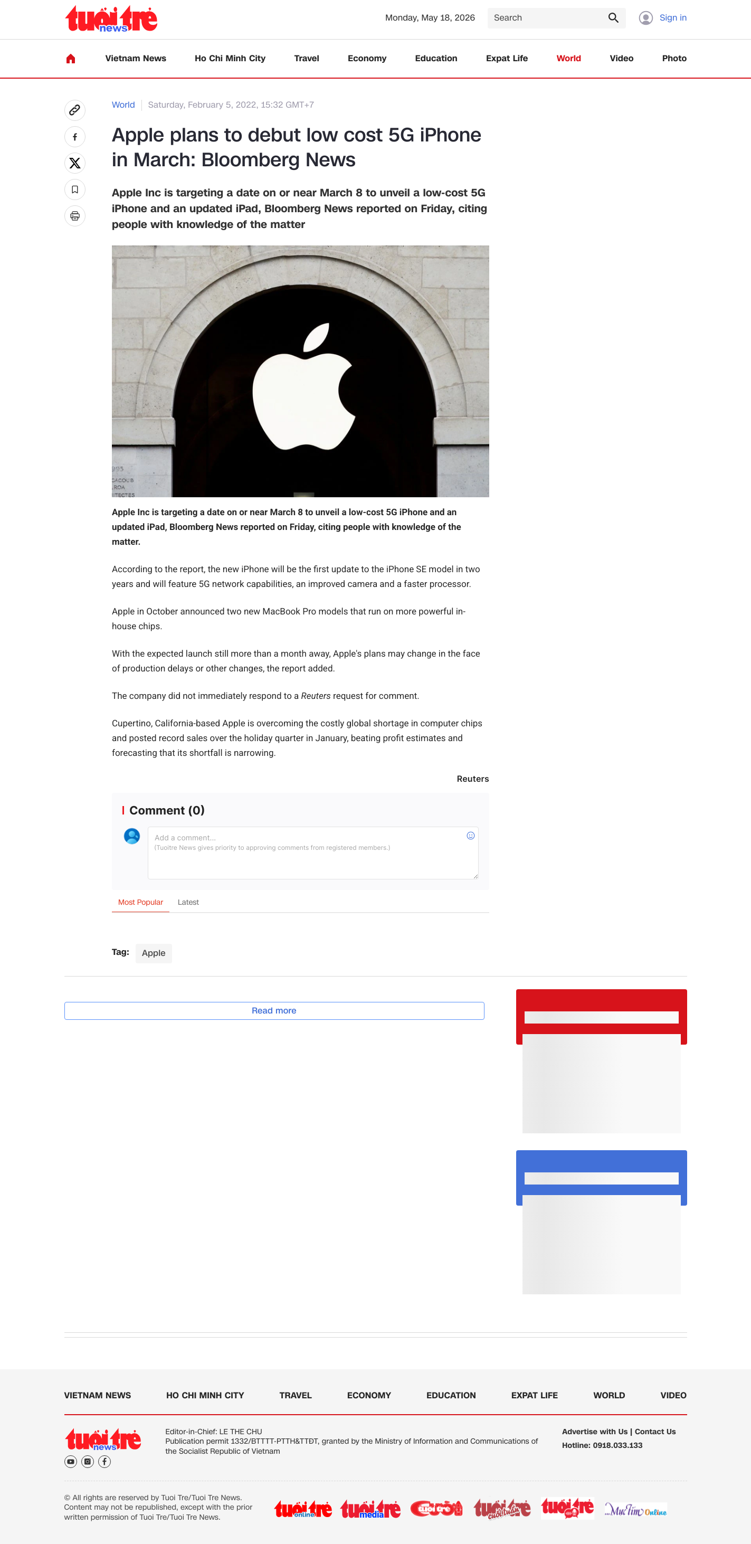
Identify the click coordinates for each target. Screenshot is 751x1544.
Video (622, 58)
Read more (274, 1011)
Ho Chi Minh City (230, 58)
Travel (306, 58)
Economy (367, 58)
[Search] (557, 18)
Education (436, 58)
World (569, 58)
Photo (674, 58)
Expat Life (507, 58)
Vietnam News (136, 58)
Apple (154, 953)
